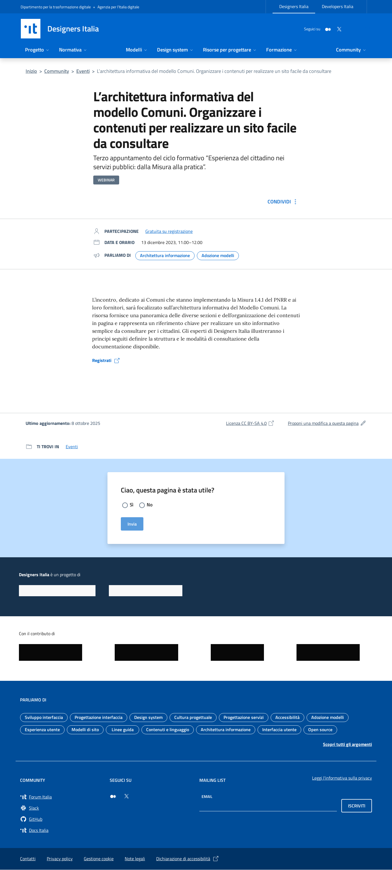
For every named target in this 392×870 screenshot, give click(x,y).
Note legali (135, 859)
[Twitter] (325, 28)
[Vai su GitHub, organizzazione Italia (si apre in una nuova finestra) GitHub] (61, 819)
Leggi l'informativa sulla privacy (342, 778)
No (150, 505)
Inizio (31, 71)
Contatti (28, 859)
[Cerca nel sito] (364, 28)
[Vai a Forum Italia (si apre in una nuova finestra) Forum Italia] (61, 797)
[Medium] (314, 28)
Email (207, 797)
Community (56, 71)
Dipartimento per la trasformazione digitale (56, 7)
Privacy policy (60, 859)
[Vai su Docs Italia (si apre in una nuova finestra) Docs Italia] (61, 830)
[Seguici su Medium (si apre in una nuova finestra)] (113, 796)
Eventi (83, 71)
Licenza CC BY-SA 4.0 (250, 423)
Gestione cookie (99, 859)
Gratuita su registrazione (169, 231)
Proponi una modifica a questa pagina (327, 423)
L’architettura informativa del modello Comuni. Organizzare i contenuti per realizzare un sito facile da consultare (214, 71)
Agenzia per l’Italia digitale (118, 7)
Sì (132, 505)
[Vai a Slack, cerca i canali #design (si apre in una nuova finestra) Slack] (61, 808)
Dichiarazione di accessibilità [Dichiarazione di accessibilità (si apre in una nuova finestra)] (187, 859)
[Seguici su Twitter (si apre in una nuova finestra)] (126, 796)
